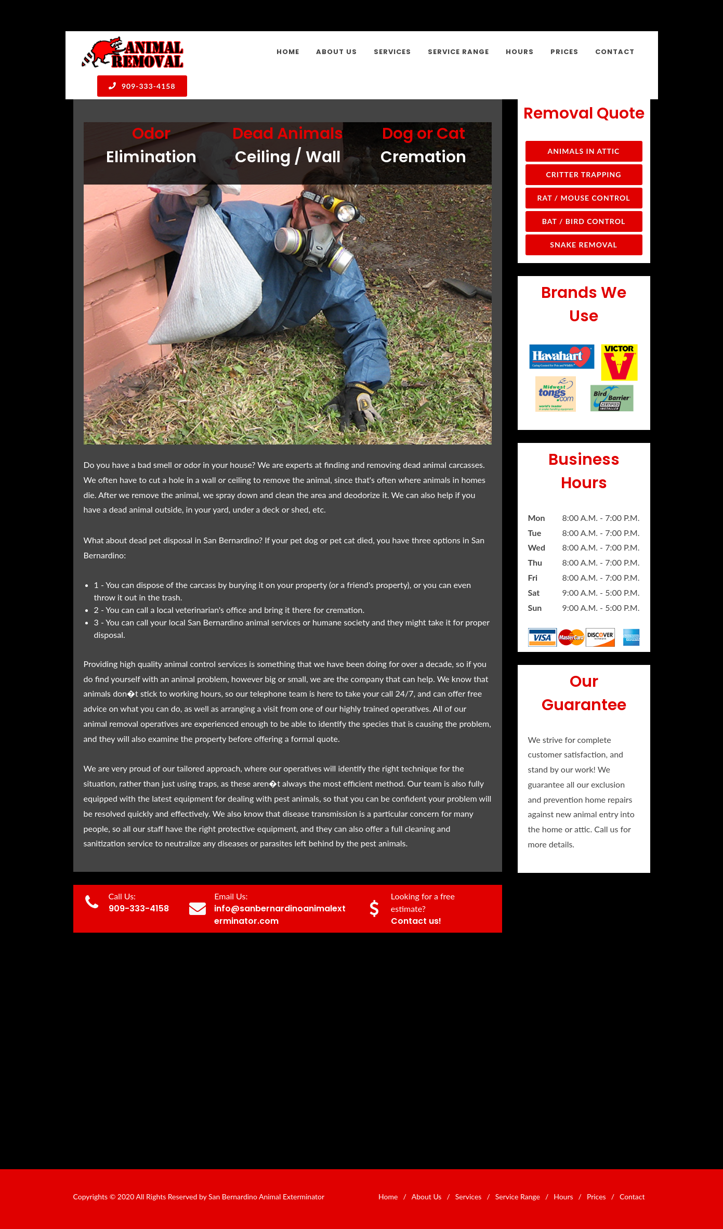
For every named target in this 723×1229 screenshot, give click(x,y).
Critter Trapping (584, 174)
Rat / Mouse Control (583, 197)
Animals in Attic (584, 151)
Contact (632, 1196)
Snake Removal (583, 244)
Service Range (517, 1196)
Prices (596, 1196)
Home (388, 1196)
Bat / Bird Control (584, 221)
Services (468, 1196)
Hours (563, 1196)
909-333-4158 (142, 86)
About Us (427, 1196)
